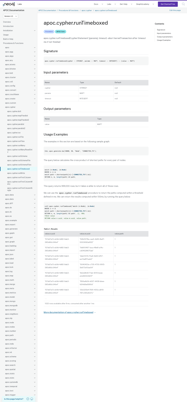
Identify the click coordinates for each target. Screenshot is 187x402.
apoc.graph (10, 242)
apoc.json (9, 254)
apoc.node (9, 323)
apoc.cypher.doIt (14, 111)
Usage (6, 35)
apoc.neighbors (11, 314)
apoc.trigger (10, 395)
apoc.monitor (10, 310)
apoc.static (10, 374)
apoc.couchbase (12, 94)
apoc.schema (10, 357)
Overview (7, 22)
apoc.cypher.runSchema (17, 156)
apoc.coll (9, 82)
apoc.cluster (10, 77)
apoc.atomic (10, 64)
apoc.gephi (9, 233)
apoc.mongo (10, 301)
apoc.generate (11, 229)
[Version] (10, 16)
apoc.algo (9, 56)
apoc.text (9, 391)
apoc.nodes (10, 327)
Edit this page (175, 10)
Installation (8, 30)
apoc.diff (9, 203)
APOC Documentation (47, 10)
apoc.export (10, 225)
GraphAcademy (142, 4)
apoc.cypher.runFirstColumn (19, 177)
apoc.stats (9, 378)
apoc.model (10, 297)
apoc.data (9, 195)
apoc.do (8, 208)
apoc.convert (10, 90)
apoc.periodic (10, 340)
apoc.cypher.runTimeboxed (18, 169)
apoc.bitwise (10, 69)
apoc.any (9, 60)
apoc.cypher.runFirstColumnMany (19, 183)
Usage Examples (164, 40)
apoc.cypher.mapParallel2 (18, 120)
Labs (20, 4)
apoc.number (10, 331)
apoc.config (10, 86)
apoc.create (10, 99)
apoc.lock (9, 267)
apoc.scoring (10, 361)
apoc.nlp (8, 318)
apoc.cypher (10, 107)
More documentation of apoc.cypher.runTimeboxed (68, 312)
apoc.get (9, 237)
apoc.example (11, 220)
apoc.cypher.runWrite (16, 173)
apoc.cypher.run (14, 133)
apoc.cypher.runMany (16, 145)
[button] (183, 4)
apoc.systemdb (11, 382)
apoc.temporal (11, 386)
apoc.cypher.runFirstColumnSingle (19, 189)
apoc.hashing (10, 246)
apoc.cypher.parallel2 (16, 128)
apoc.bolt (9, 73)
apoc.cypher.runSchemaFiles (19, 165)
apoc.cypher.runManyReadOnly (19, 151)
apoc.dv (8, 212)
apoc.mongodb (11, 306)
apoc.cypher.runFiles (16, 141)
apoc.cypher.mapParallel (17, 116)
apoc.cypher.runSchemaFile (18, 160)
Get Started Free (168, 4)
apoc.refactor (11, 348)
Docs (96, 4)
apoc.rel (8, 352)
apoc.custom (10, 103)
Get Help (123, 4)
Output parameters (165, 37)
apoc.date (9, 199)
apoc (7, 47)
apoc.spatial (10, 369)
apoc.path (9, 335)
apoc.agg (9, 52)
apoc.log (8, 271)
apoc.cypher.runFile (15, 137)
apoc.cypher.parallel (15, 124)
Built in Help (8, 39)
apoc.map (9, 276)
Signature (161, 30)
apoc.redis (9, 344)
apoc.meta (9, 288)
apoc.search (10, 365)
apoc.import (10, 250)
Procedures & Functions (13, 43)
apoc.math (9, 280)
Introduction (8, 26)
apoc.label (9, 259)
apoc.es (8, 216)
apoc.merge (10, 284)
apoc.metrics (10, 293)
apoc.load (9, 263)
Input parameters (164, 33)
